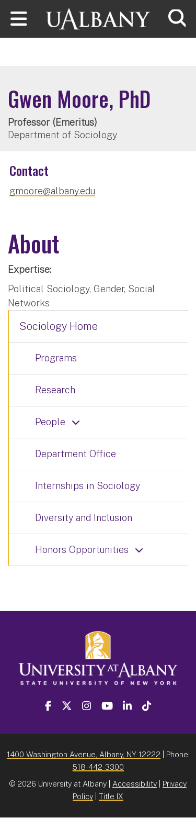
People (50, 421)
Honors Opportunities (82, 549)
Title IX (111, 796)
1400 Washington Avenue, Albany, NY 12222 (83, 754)
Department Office (75, 453)
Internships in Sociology (87, 485)
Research (55, 389)
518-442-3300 (98, 766)
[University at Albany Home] (98, 17)
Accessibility (134, 783)
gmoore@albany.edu (52, 190)
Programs (56, 357)
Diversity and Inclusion (83, 517)
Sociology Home (58, 326)
